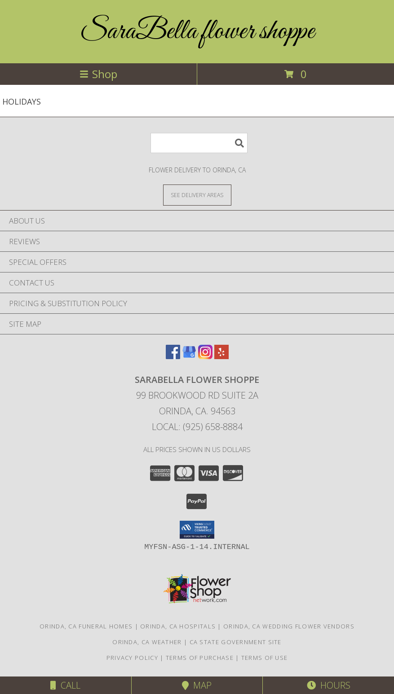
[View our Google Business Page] (189, 356)
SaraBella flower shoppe (197, 31)
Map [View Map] (197, 685)
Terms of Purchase (200, 658)
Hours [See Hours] (328, 685)
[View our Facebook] (173, 356)
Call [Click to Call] (65, 685)
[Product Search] (199, 143)
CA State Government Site (236, 642)
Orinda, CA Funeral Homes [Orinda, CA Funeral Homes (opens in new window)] (86, 626)
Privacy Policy (132, 658)
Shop (98, 73)
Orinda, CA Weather (147, 642)
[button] (197, 530)
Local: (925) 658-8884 (197, 427)
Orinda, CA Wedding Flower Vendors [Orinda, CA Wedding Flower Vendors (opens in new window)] (288, 626)
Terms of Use (264, 658)
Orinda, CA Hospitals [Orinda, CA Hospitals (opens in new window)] (178, 626)
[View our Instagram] (205, 356)
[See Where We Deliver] (197, 194)
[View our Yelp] (221, 356)
